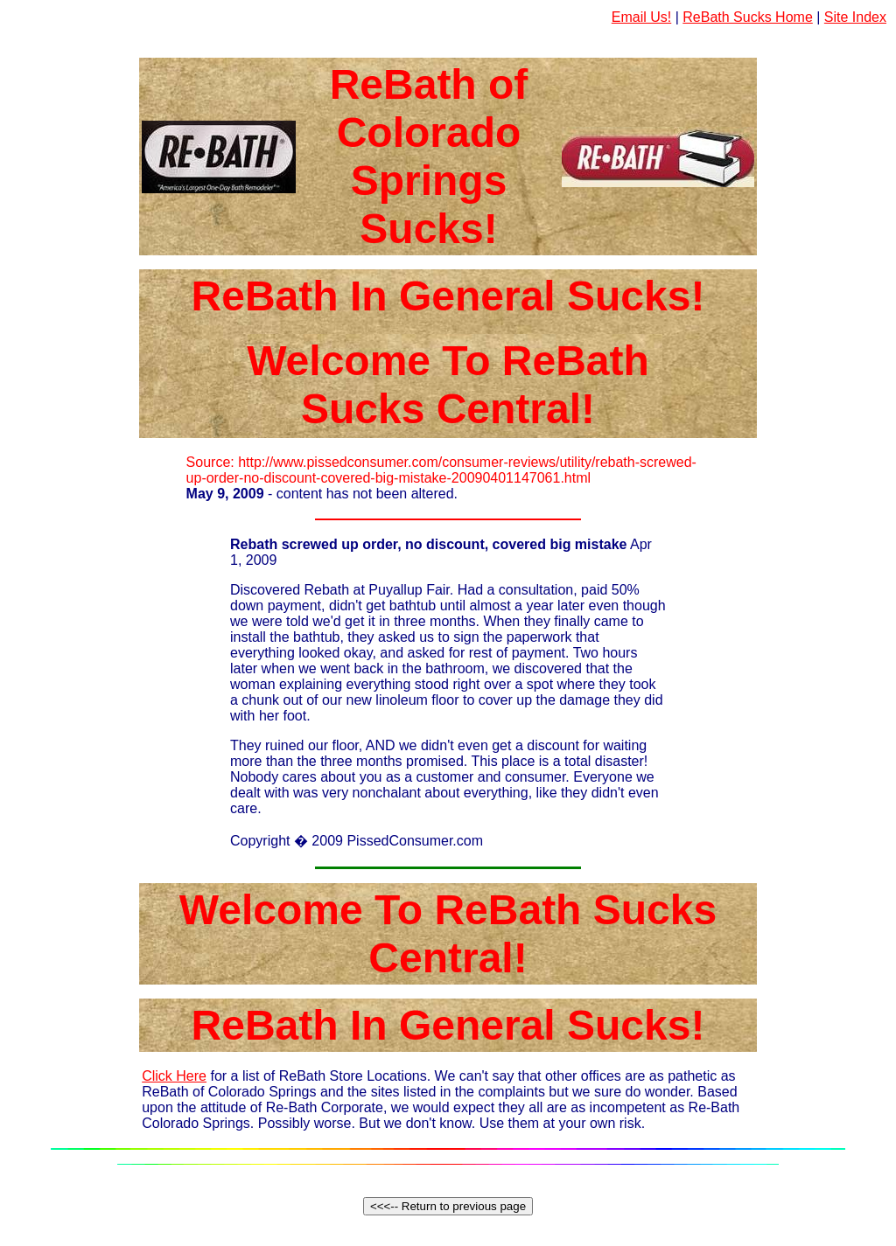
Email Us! (641, 17)
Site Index (855, 17)
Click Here (174, 1075)
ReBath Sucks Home (747, 17)
